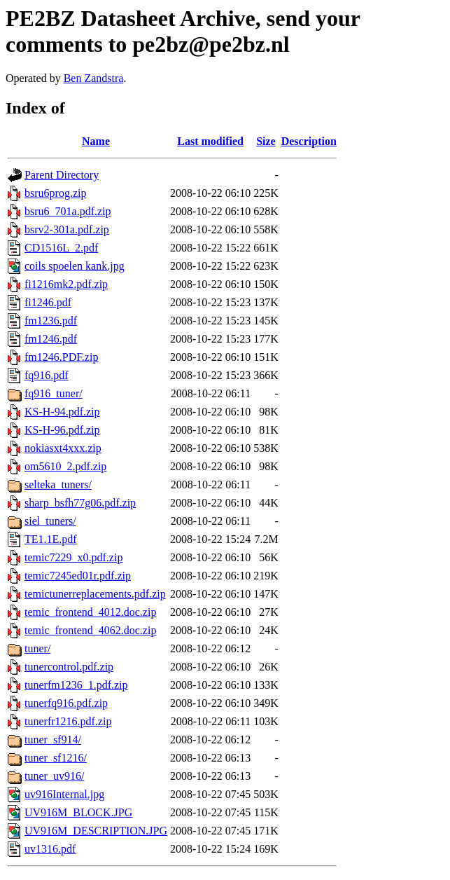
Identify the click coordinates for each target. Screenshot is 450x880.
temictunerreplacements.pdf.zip (95, 594)
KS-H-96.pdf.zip (62, 430)
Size (266, 141)
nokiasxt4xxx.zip (62, 448)
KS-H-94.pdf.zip (62, 412)
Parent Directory (61, 175)
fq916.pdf (46, 375)
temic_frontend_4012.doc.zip (90, 612)
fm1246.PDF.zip (61, 357)
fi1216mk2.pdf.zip (66, 284)
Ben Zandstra (94, 78)
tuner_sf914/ (52, 739)
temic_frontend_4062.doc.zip (90, 630)
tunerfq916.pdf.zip (66, 703)
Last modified (210, 141)
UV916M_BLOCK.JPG (78, 812)
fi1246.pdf (47, 302)
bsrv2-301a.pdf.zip (66, 229)
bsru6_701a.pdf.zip (67, 211)
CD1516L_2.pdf (61, 248)
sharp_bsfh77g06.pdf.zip (80, 503)
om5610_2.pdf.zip (65, 466)
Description (309, 141)
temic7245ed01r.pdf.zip (77, 576)
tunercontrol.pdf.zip (68, 667)
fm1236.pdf (50, 320)
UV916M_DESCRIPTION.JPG (95, 831)
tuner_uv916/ (54, 776)
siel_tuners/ (50, 521)
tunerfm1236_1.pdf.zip (76, 685)
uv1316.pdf (50, 849)
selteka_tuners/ (58, 484)
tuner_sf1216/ (55, 758)
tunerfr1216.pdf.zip (67, 721)
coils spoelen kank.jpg (74, 266)
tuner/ (37, 648)
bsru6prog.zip (55, 193)
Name (96, 141)
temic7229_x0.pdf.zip (73, 557)
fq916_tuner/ (53, 393)
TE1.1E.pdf (50, 539)
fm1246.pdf (50, 339)
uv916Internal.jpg (64, 794)
